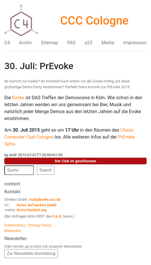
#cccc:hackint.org (31, 210)
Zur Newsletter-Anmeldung (31, 253)
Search (45, 170)
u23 (88, 42)
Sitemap (49, 42)
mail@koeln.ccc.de (44, 199)
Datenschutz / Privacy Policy (27, 225)
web (51, 205)
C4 (7, 42)
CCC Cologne (94, 20)
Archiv (25, 42)
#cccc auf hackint (31, 205)
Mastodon (12, 231)
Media (107, 42)
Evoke (18, 97)
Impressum (135, 42)
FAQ (71, 42)
